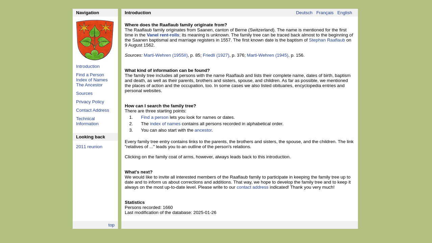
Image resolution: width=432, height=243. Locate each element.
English (344, 12)
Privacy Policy (90, 101)
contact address (252, 187)
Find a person (155, 117)
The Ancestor (89, 84)
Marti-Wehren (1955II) (166, 55)
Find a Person (90, 74)
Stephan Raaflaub (327, 40)
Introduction (88, 66)
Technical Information (87, 121)
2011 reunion (89, 146)
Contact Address (92, 110)
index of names (165, 123)
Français (325, 12)
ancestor (203, 130)
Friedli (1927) (216, 55)
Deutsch (304, 12)
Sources (84, 93)
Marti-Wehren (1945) (267, 55)
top (111, 224)
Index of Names (91, 79)
